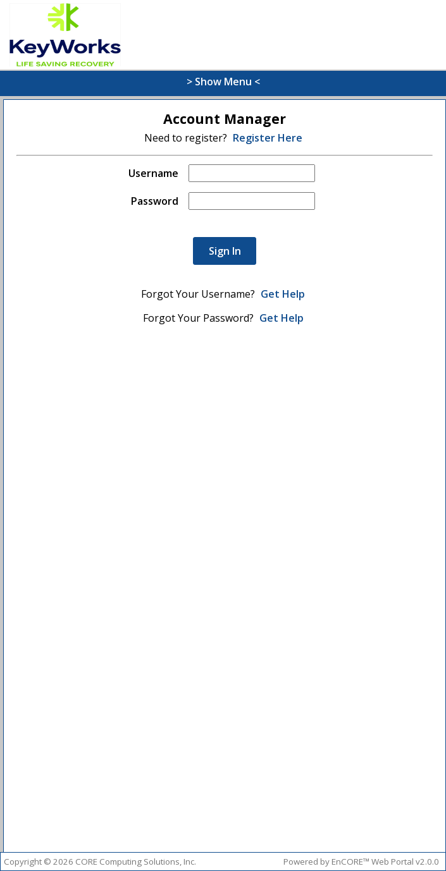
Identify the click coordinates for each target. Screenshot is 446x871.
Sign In (225, 251)
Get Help (283, 294)
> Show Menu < (223, 81)
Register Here (267, 138)
